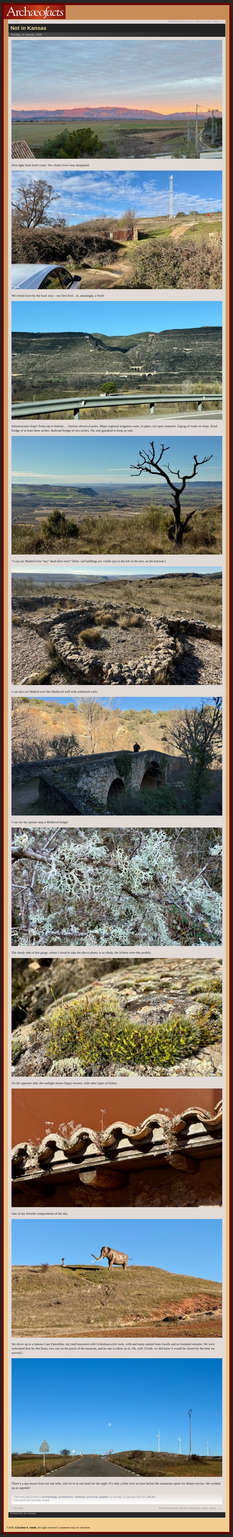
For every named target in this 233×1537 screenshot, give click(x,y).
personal (92, 1496)
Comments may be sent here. (74, 1527)
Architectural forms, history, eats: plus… (195, 21)
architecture (65, 1496)
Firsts (15, 21)
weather (104, 1496)
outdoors (80, 1496)
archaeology (49, 1496)
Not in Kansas (28, 28)
